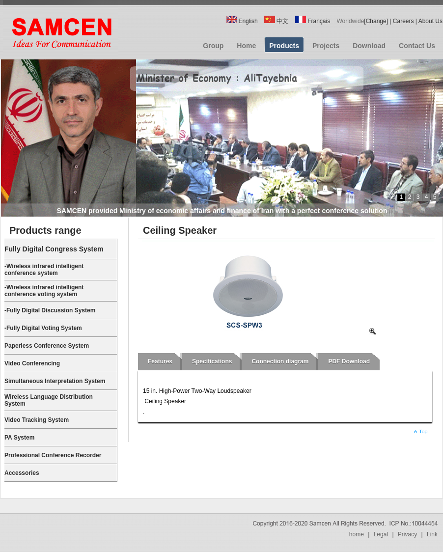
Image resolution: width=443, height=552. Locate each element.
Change (376, 21)
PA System (19, 437)
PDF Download (349, 361)
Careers (403, 21)
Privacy (407, 534)
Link (432, 534)
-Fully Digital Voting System (43, 328)
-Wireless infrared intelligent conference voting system (43, 291)
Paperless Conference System (46, 345)
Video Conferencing (32, 363)
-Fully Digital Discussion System (49, 310)
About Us (430, 21)
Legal (381, 534)
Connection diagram (279, 361)
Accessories (21, 472)
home (356, 534)
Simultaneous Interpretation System (54, 381)
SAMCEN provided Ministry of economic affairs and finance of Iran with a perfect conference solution (222, 211)
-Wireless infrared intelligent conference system (43, 269)
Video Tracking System (36, 419)
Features (160, 361)
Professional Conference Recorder (52, 455)
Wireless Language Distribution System (48, 400)
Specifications (212, 361)
